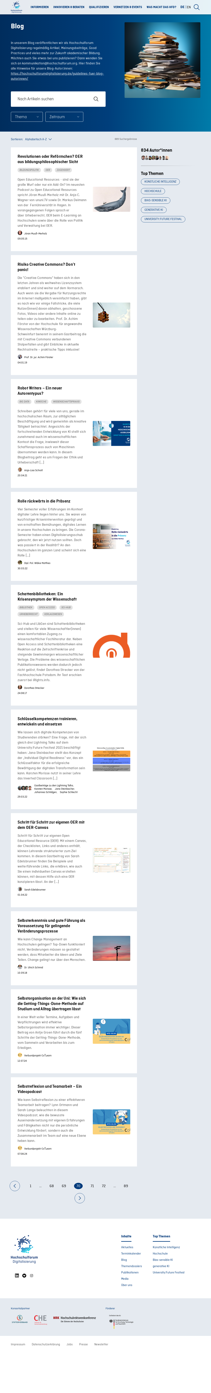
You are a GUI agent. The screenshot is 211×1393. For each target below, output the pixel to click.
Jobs (70, 1384)
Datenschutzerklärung (46, 1384)
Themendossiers (131, 1306)
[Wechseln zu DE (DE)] (184, 7)
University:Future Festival (163, 231)
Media (124, 1319)
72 (104, 1226)
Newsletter (101, 1384)
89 (126, 1226)
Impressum (18, 1384)
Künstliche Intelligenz (161, 185)
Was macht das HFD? (161, 7)
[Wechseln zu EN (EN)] (189, 7)
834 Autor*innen (156, 150)
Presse (83, 1384)
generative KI (154, 220)
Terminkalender (131, 1293)
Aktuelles (127, 1287)
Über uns (126, 1325)
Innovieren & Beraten (68, 7)
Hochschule (153, 197)
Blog (124, 1300)
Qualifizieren (99, 7)
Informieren (40, 7)
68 (52, 1226)
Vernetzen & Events (127, 7)
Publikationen (130, 1312)
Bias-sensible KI (156, 208)
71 (92, 1226)
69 (64, 1226)
